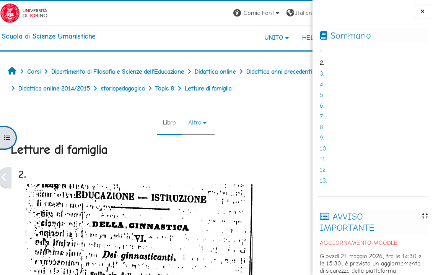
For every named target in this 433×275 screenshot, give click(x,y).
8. (322, 127)
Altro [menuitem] (169, 122)
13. (323, 180)
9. (322, 137)
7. (322, 116)
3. (322, 73)
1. (322, 52)
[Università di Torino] (24, 12)
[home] (48, 36)
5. (322, 95)
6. (322, 105)
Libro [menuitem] (143, 122)
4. (322, 84)
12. (323, 169)
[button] (206, 13)
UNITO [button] (222, 37)
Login (299, 12)
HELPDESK (266, 37)
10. (324, 148)
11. (323, 159)
